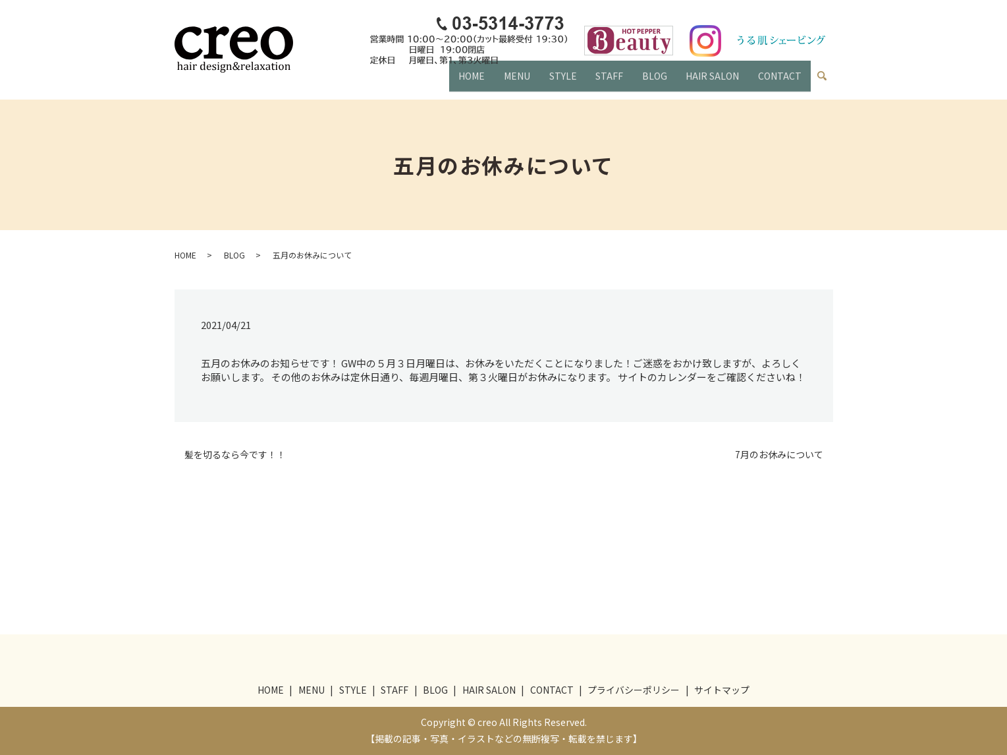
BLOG (646, 81)
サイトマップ (721, 689)
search (827, 79)
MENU (498, 81)
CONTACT (778, 81)
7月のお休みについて (779, 454)
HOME (450, 81)
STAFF (597, 81)
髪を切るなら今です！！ (235, 454)
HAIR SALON (707, 81)
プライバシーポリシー (633, 689)
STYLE (548, 81)
